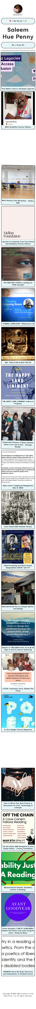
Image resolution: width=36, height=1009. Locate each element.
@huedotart (18, 15)
